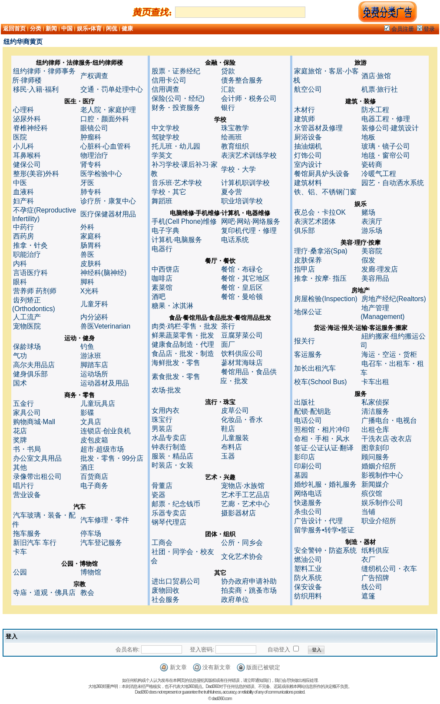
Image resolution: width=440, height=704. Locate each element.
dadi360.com (222, 698)
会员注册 (399, 29)
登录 (426, 29)
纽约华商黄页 (23, 41)
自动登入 (279, 649)
